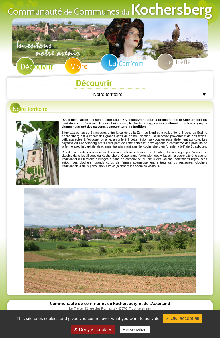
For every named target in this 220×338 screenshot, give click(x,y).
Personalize (135, 329)
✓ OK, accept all (182, 318)
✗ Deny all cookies (93, 329)
